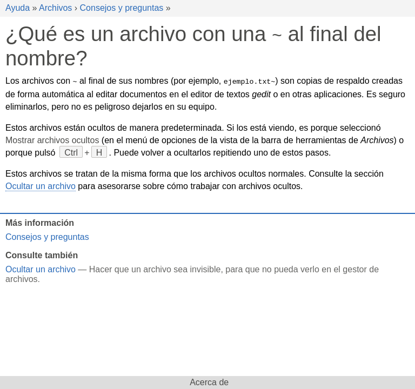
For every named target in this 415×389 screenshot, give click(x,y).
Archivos (55, 7)
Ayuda (17, 7)
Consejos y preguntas (122, 7)
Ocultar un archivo (40, 185)
